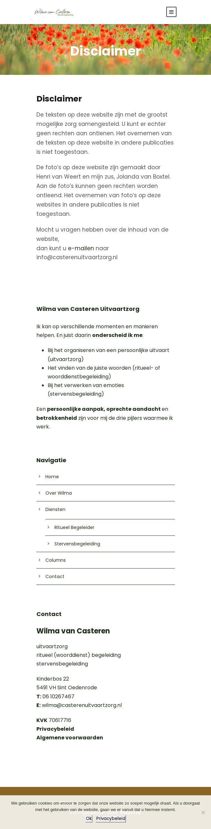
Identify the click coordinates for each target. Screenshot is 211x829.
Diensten (55, 509)
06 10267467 (55, 696)
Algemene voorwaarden (69, 737)
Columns (55, 560)
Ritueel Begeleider (74, 527)
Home (52, 476)
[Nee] (203, 812)
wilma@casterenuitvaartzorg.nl (82, 705)
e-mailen (81, 248)
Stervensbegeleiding (77, 544)
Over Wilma (58, 493)
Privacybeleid (110, 819)
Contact (54, 576)
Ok (89, 819)
